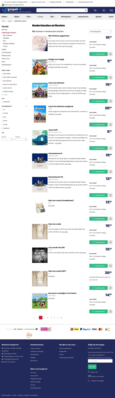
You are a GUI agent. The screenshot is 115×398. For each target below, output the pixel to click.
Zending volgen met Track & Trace (13, 356)
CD (4, 109)
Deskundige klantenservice (84, 2)
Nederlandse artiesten (9, 33)
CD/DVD (5, 113)
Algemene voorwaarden (31, 395)
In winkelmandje (98, 54)
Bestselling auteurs (35, 388)
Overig (5, 124)
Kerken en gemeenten (65, 348)
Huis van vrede (54, 224)
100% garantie (68, 2)
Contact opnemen (35, 348)
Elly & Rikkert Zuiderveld (10, 77)
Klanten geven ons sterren (13, 5)
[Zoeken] (86, 10)
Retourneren (33, 360)
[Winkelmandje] (111, 10)
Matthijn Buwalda (8, 43)
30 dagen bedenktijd (54, 2)
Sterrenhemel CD (55, 177)
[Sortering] (100, 31)
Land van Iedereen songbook (60, 106)
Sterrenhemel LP (55, 153)
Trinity (5, 46)
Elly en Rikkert (7, 35)
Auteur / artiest (14, 70)
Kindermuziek (6, 55)
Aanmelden (92, 366)
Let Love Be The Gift (56, 248)
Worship (4, 30)
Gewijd (4, 49)
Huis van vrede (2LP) (57, 271)
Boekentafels (63, 351)
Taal (14, 98)
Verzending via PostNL (10, 353)
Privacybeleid (99, 355)
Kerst (3, 62)
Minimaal (7, 138)
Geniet (5, 120)
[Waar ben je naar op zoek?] (60, 10)
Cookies (14, 395)
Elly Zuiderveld (7, 81)
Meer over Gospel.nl (9, 362)
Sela (4, 41)
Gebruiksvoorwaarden (94, 358)
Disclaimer (20, 395)
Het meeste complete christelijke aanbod (15, 2)
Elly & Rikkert (7, 73)
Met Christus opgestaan (58, 36)
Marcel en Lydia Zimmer (10, 84)
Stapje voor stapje (56, 59)
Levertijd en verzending (36, 351)
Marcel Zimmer (7, 88)
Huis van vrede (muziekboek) (61, 201)
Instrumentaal (6, 52)
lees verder (69, 46)
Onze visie (33, 372)
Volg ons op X (93, 372)
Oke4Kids (6, 38)
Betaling (32, 357)
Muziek (5, 26)
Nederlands (6, 102)
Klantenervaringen (35, 382)
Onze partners (34, 375)
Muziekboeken (6, 65)
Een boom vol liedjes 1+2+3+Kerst (62, 293)
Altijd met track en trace (37, 2)
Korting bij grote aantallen (66, 357)
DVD (4, 117)
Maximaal (21, 138)
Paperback (6, 128)
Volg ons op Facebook (96, 376)
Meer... (5, 94)
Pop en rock (5, 58)
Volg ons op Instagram (96, 381)
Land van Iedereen (56, 83)
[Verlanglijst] (104, 10)
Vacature (32, 385)
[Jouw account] (95, 10)
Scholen (61, 354)
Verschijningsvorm (14, 106)
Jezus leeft (53, 130)
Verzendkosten (34, 354)
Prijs (3, 132)
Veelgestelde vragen (36, 379)
